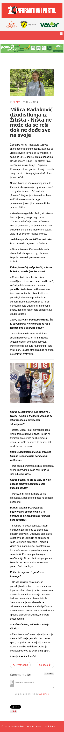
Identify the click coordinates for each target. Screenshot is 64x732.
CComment (43, 693)
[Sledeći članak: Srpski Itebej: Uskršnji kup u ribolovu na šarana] (45, 665)
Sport (16, 102)
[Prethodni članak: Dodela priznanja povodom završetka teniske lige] (20, 665)
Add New (49, 673)
